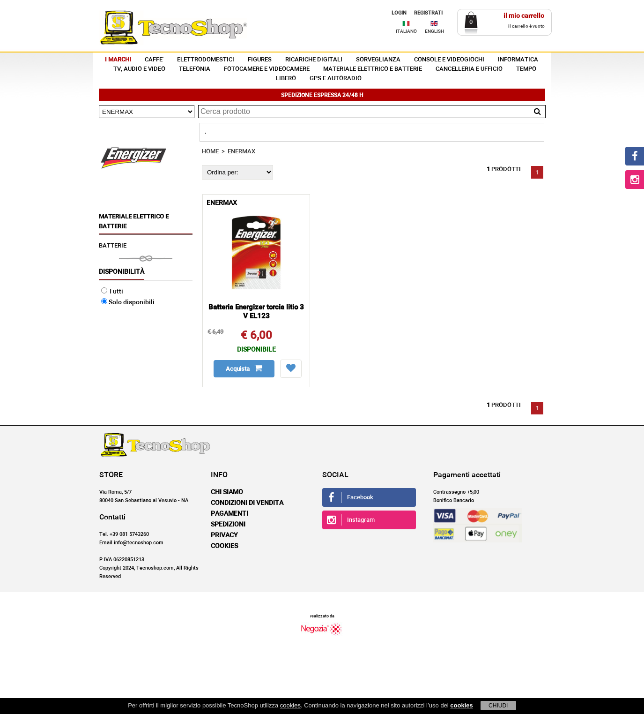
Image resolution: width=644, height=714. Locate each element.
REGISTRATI (428, 12)
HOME (210, 152)
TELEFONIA (194, 69)
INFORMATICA (518, 60)
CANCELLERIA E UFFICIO (469, 69)
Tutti (112, 291)
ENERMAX (241, 152)
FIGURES (260, 60)
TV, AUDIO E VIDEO (139, 69)
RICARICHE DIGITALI (313, 60)
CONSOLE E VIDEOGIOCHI (449, 60)
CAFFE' (154, 60)
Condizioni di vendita (247, 503)
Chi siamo (227, 492)
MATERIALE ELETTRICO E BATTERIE (372, 69)
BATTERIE (112, 246)
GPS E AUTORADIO (336, 78)
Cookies (224, 546)
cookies (290, 705)
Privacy (224, 535)
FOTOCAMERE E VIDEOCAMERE (267, 69)
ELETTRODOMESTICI (205, 60)
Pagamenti (229, 514)
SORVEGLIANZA (378, 60)
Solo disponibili (128, 302)
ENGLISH (434, 31)
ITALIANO (406, 31)
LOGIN (399, 12)
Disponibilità (121, 272)
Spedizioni (228, 524)
